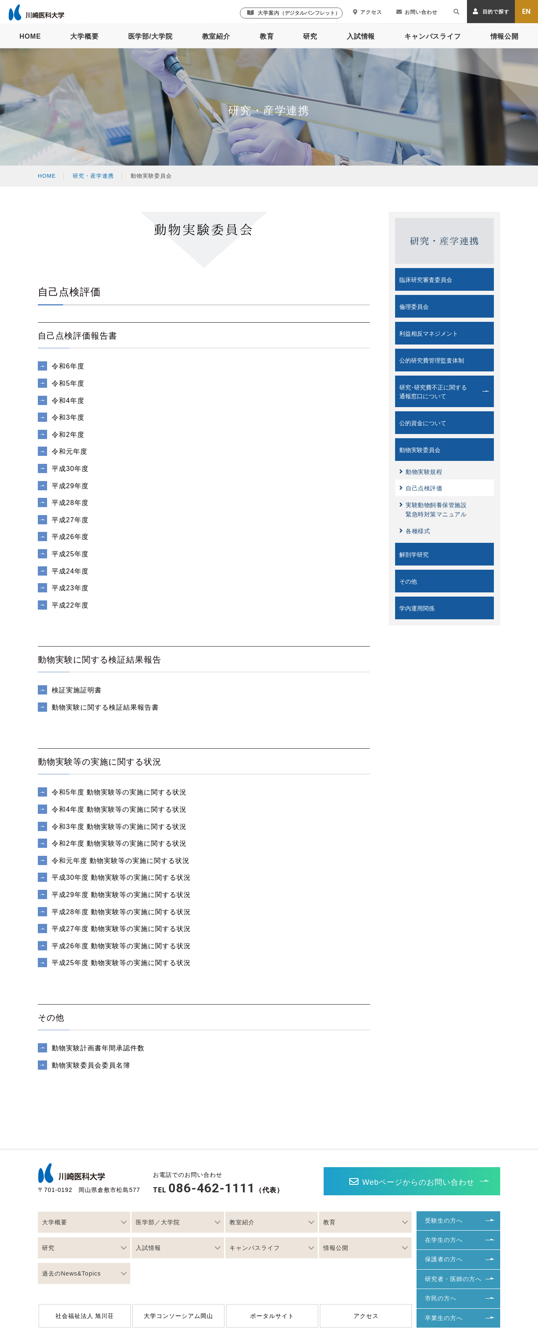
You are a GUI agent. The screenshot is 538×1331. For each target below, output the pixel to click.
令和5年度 (69, 383)
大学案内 (293, 13)
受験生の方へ (444, 1220)
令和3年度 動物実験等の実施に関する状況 (119, 826)
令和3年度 (69, 417)
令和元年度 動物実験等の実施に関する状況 (121, 860)
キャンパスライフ (432, 36)
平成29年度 (71, 485)
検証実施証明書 (78, 690)
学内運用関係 (417, 608)
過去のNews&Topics (71, 1273)
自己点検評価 (420, 488)
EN (526, 12)
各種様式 (414, 530)
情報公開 (505, 36)
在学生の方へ (444, 1239)
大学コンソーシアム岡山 (178, 1316)
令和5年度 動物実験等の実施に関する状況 (119, 792)
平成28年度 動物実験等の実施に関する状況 (121, 911)
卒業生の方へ (444, 1318)
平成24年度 (71, 571)
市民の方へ (440, 1298)
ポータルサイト (272, 1316)
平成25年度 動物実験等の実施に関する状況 (121, 962)
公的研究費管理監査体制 (431, 360)
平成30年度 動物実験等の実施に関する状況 (121, 877)
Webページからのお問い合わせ (412, 1181)
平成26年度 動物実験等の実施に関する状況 (121, 946)
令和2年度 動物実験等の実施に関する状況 (119, 843)
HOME (30, 36)
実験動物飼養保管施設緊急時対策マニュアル (433, 509)
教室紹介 (216, 36)
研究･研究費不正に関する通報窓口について (433, 392)
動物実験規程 (420, 471)
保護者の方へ (444, 1259)
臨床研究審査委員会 (425, 279)
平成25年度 (71, 554)
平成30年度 (71, 468)
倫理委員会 (414, 306)
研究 (310, 36)
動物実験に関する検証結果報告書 (106, 707)
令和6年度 (69, 366)
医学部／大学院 (158, 1222)
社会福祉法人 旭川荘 (84, 1316)
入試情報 (361, 36)
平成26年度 (71, 536)
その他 (408, 581)
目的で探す (491, 11)
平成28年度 (71, 502)
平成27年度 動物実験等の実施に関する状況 (121, 928)
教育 (267, 36)
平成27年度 (71, 519)
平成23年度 (71, 588)
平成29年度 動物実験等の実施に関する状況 (121, 894)
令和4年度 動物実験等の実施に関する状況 (119, 809)
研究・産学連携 (93, 176)
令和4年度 (69, 400)
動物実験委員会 (419, 450)
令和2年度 (69, 434)
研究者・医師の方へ (453, 1279)
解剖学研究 (414, 554)
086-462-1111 (212, 1188)
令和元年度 (71, 451)
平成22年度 (71, 605)
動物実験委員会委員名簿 (92, 1065)
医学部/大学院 (150, 36)
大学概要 (84, 36)
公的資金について (422, 423)
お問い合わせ (417, 12)
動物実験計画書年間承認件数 (98, 1048)
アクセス (367, 12)
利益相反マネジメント (428, 333)
